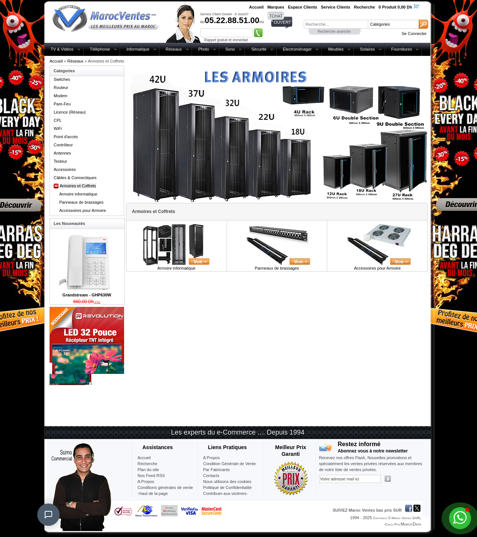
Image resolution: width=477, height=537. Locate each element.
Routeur (61, 87)
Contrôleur (63, 145)
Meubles (336, 49)
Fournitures (401, 49)
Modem (60, 95)
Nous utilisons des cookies (227, 481)
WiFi (58, 128)
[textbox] (336, 24)
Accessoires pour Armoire (82, 210)
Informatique (137, 49)
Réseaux (174, 49)
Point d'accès (66, 136)
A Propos (211, 457)
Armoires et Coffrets (78, 186)
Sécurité (258, 49)
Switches (62, 79)
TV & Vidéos (62, 49)
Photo (203, 49)
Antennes (62, 153)
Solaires (367, 49)
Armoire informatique (78, 194)
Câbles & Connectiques (75, 177)
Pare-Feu (62, 104)
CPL (57, 120)
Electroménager (297, 49)
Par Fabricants (216, 469)
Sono (230, 49)
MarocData (411, 524)
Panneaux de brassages (81, 202)
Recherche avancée (334, 31)
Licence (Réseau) (70, 112)
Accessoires (65, 169)
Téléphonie (100, 49)
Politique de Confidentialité (227, 487)
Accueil (56, 61)
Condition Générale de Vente (229, 463)
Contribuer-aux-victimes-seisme (225, 496)
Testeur (60, 161)
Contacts (211, 475)
